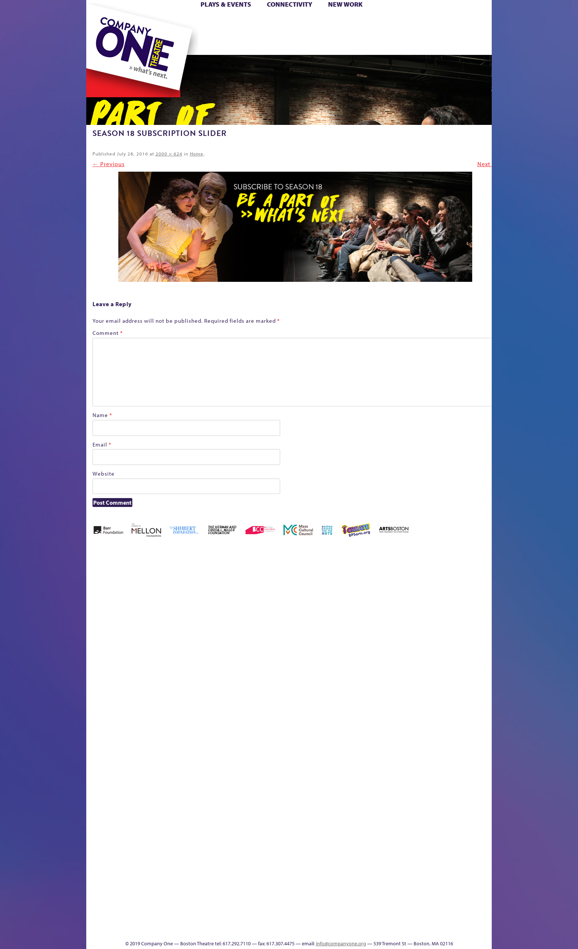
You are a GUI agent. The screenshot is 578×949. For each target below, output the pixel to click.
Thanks (388, 43)
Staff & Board (420, 719)
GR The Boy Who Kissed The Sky (434, 575)
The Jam (171, 43)
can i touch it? (325, 597)
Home (98, 21)
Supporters (417, 929)
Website (104, 473)
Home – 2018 (465, 597)
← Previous (109, 164)
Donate (394, 21)
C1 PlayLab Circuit (352, 763)
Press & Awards (463, 43)
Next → (487, 164)
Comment (108, 332)
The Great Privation (137, 918)
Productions (309, 929)
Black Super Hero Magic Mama (264, 586)
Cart (343, 21)
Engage (357, 43)
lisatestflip (161, 730)
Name (102, 415)
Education (407, 608)
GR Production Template (424, 597)
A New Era (124, 597)
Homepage (485, 608)
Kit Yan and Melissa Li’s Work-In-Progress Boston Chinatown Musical (130, 675)
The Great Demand (484, 719)
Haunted (452, 608)
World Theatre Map (352, 840)
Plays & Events (226, 4)
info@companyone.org (341, 943)
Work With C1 (210, 918)
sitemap (249, 43)
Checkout (360, 608)
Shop (406, 32)
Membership (178, 730)
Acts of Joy (155, 597)
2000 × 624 (169, 154)
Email (102, 444)
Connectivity (289, 4)
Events (351, 929)
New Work (345, 4)
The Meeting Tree (182, 918)
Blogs (349, 862)
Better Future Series (187, 597)
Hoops (99, 32)
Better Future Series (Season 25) (219, 586)
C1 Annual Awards (428, 918)
